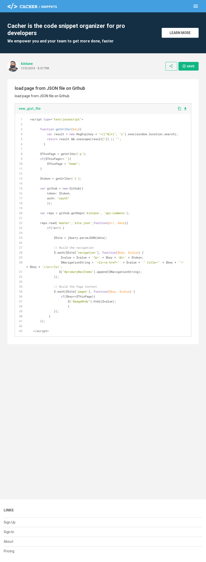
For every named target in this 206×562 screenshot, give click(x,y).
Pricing (9, 551)
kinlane (27, 63)
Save (188, 66)
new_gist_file (30, 108)
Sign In (9, 532)
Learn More (180, 33)
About (8, 541)
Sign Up (10, 522)
